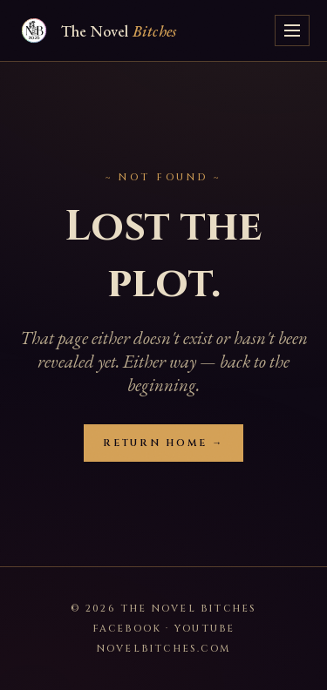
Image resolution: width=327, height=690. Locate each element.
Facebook (127, 628)
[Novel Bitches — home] (34, 30)
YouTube (204, 628)
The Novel (118, 31)
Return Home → (163, 443)
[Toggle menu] (292, 30)
